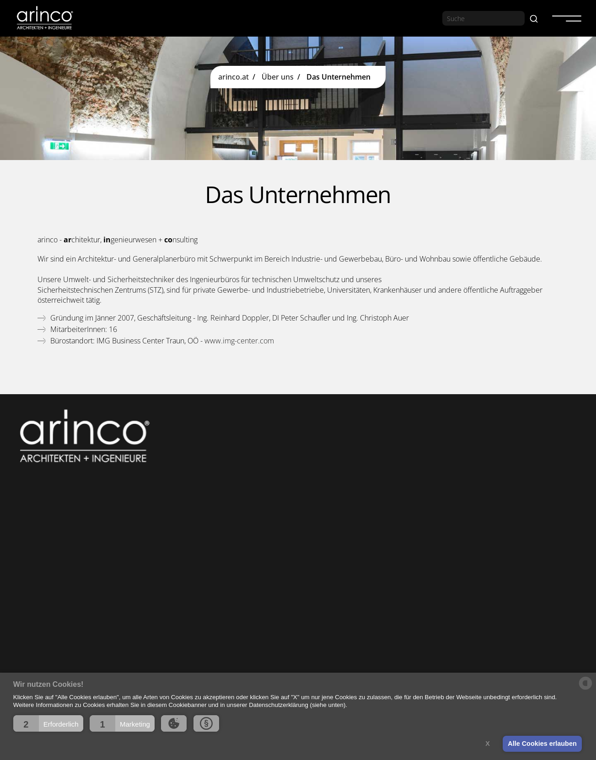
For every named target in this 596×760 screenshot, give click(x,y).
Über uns (278, 77)
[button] (48, 723)
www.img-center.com (239, 341)
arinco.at (233, 77)
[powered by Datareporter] (585, 688)
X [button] (487, 743)
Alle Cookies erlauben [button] (542, 743)
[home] (44, 18)
